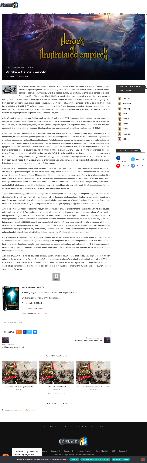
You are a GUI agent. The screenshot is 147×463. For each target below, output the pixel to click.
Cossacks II (51, 14)
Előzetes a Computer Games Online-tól (93, 387)
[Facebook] (138, 23)
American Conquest (85, 14)
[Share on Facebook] (25, 332)
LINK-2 (46, 314)
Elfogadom (74, 459)
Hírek (26, 14)
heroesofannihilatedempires (13, 322)
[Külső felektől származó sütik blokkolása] (143, 459)
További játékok (107, 14)
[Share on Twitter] (29, 332)
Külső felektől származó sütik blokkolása (95, 459)
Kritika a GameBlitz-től (56, 387)
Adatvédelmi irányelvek (121, 459)
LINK (77, 293)
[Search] (146, 14)
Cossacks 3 (66, 14)
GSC (121, 14)
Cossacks (37, 14)
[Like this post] (19, 332)
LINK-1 (39, 314)
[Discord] (146, 23)
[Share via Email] (35, 332)
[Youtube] (143, 23)
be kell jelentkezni (28, 410)
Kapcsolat (133, 14)
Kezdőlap (16, 14)
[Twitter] (140, 23)
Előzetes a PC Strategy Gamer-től (19, 387)
